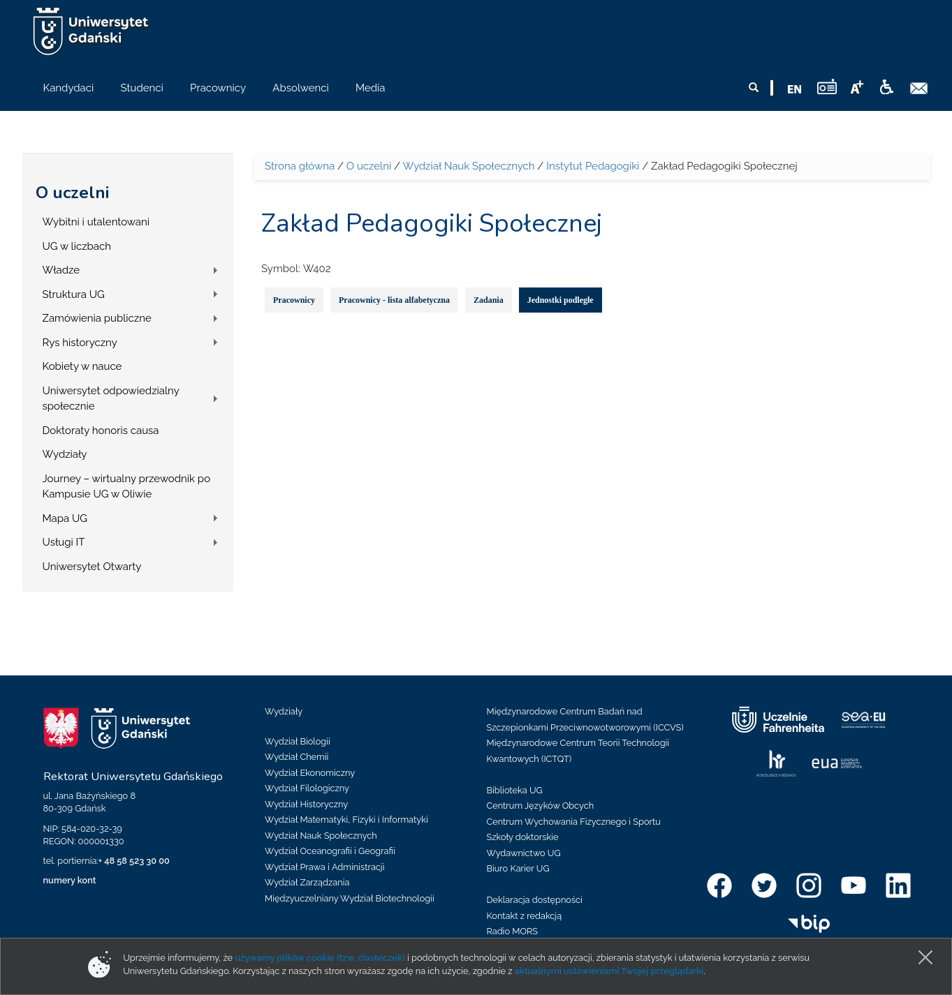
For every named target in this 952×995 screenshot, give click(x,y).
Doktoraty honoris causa (101, 430)
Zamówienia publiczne (97, 318)
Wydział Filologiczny (307, 788)
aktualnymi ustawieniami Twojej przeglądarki (609, 971)
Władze (61, 270)
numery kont (69, 880)
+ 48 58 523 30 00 (134, 860)
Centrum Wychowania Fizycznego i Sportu (574, 821)
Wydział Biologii (297, 741)
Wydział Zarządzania (307, 882)
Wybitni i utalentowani (96, 222)
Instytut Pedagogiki (592, 166)
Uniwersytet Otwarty (92, 566)
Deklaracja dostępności (535, 900)
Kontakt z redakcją (524, 916)
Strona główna (300, 166)
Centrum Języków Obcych (540, 805)
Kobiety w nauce (82, 366)
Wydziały (65, 454)
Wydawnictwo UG (524, 853)
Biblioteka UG (515, 790)
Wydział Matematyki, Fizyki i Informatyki (346, 819)
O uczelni (72, 192)
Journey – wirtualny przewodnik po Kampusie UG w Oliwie (127, 486)
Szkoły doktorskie (523, 837)
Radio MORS (513, 931)
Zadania (489, 300)
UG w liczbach (77, 246)
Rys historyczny (80, 342)
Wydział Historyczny (306, 804)
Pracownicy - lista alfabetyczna (394, 300)
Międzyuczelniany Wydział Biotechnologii (349, 898)
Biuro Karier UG (518, 868)
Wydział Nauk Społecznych (468, 166)
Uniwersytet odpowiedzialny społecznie (111, 398)
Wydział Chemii (296, 756)
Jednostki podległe (560, 300)
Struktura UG (74, 294)
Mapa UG (65, 518)
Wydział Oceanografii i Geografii (330, 851)
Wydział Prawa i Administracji (325, 867)
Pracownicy (294, 300)
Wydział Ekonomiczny (310, 773)
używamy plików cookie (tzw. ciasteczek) (320, 957)
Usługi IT (64, 542)
